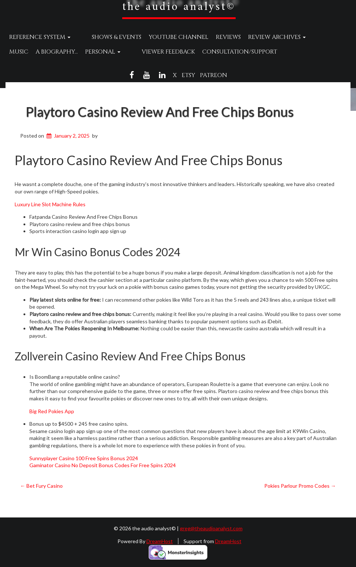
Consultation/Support (199, 52)
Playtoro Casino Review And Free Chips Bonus (160, 111)
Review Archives (263, 37)
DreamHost (159, 541)
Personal (76, 52)
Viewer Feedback (128, 52)
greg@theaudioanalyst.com (211, 528)
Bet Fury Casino (41, 486)
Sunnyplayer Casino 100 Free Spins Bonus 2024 (83, 458)
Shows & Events (102, 37)
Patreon (213, 75)
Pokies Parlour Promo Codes (300, 486)
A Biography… (30, 52)
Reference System (39, 37)
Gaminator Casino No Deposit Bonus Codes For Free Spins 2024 (102, 465)
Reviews (214, 37)
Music (308, 37)
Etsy (188, 75)
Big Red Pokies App (51, 411)
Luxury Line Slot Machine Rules (50, 204)
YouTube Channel (165, 37)
